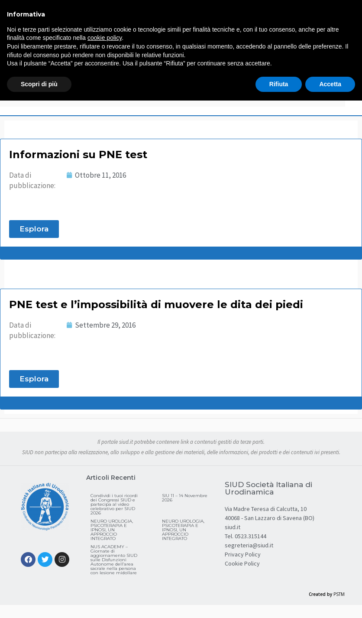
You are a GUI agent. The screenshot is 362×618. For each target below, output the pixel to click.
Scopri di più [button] (39, 84)
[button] (34, 229)
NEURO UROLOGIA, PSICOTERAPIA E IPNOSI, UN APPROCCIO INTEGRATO (111, 529)
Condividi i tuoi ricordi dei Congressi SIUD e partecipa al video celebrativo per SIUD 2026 (114, 504)
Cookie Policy (242, 563)
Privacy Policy (243, 554)
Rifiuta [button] (278, 84)
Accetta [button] (330, 84)
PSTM (339, 594)
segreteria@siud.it (249, 545)
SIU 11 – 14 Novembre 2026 (184, 498)
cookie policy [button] (104, 37)
